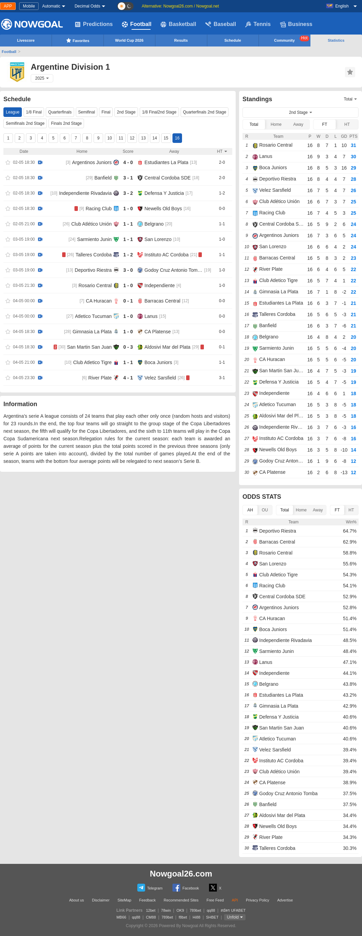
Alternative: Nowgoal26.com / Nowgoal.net (180, 6)
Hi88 (196, 917)
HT (347, 124)
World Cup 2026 (129, 40)
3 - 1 (128, 177)
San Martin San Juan (89, 347)
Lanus (150, 316)
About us (76, 900)
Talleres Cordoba (93, 254)
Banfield (103, 177)
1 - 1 (128, 224)
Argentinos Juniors (92, 162)
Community (291, 39)
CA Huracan (99, 301)
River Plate (100, 377)
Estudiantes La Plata (166, 162)
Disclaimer (100, 900)
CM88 (151, 917)
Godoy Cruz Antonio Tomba (173, 270)
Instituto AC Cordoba (166, 254)
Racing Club (99, 208)
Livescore (25, 40)
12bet (151, 910)
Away (298, 124)
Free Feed (215, 900)
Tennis (257, 24)
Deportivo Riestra (93, 270)
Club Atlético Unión (91, 224)
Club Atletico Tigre (92, 362)
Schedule (232, 40)
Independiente (159, 285)
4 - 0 (128, 162)
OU (265, 510)
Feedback (147, 900)
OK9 (180, 910)
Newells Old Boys (163, 208)
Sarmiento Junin (94, 239)
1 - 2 (128, 254)
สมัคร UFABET (233, 910)
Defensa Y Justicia (164, 193)
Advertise (285, 900)
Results (181, 40)
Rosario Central (95, 285)
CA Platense (157, 331)
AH (250, 510)
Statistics (336, 40)
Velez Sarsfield (160, 377)
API (235, 900)
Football (136, 24)
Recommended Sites (181, 900)
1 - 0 (128, 208)
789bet (195, 910)
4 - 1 (128, 377)
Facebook (185, 888)
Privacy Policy (257, 900)
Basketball (178, 24)
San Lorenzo (157, 239)
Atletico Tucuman (93, 316)
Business (296, 24)
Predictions (94, 24)
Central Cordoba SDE (167, 177)
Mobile (29, 6)
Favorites (77, 40)
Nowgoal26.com (181, 873)
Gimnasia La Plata (92, 331)
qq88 (211, 910)
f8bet (183, 917)
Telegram (150, 888)
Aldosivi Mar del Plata (167, 347)
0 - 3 (128, 347)
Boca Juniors (158, 362)
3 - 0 (128, 270)
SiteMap (124, 900)
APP (8, 6)
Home (275, 124)
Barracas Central (162, 301)
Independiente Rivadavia (85, 193)
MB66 (121, 917)
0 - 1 (128, 301)
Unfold (233, 917)
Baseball (220, 24)
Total (254, 124)
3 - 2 (128, 193)
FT (324, 124)
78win (166, 910)
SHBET (212, 917)
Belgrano (154, 224)
